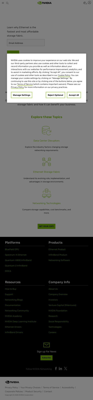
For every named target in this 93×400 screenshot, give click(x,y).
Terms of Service (25, 84)
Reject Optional (55, 95)
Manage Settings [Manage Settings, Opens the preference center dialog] (21, 95)
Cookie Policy (64, 75)
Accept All (74, 95)
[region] (46, 78)
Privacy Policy (17, 87)
